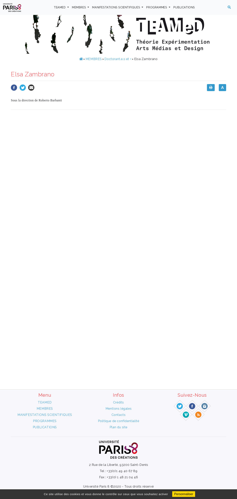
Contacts (119, 415)
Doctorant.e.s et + (117, 59)
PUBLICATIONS (184, 7)
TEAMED (60, 7)
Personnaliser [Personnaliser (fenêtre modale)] (183, 494)
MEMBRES (79, 7)
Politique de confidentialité (118, 421)
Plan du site (118, 427)
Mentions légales (119, 408)
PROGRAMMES (157, 7)
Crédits (118, 402)
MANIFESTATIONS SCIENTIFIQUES (116, 7)
